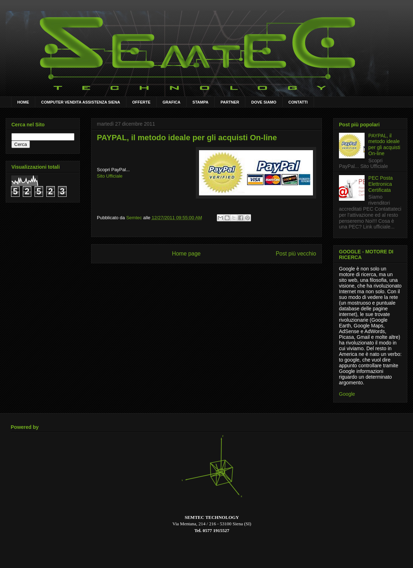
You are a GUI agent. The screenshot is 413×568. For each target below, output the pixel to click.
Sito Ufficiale (109, 176)
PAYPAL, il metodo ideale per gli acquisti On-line (384, 144)
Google (347, 394)
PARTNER (229, 102)
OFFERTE (141, 102)
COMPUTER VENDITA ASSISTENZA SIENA (80, 102)
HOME (23, 102)
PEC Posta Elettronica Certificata (380, 184)
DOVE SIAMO (263, 102)
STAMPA (201, 102)
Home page (186, 254)
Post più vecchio (296, 254)
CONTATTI (298, 102)
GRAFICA (172, 102)
